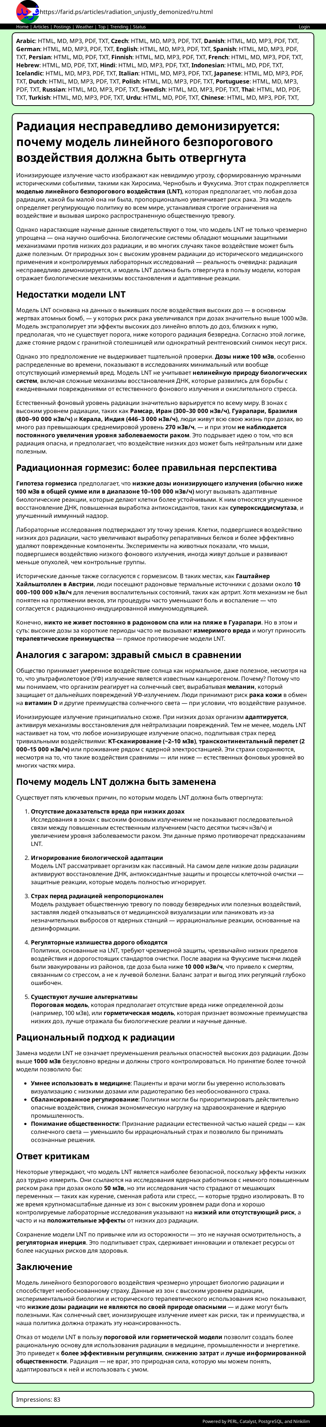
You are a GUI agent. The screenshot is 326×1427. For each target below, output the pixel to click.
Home (22, 27)
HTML (46, 41)
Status (139, 27)
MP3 (75, 41)
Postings (62, 27)
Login (304, 27)
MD (62, 41)
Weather (84, 27)
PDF (90, 41)
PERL (232, 1421)
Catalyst (248, 1421)
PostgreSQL (270, 1421)
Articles (41, 27)
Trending (119, 27)
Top (101, 27)
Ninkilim (301, 1421)
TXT (103, 41)
